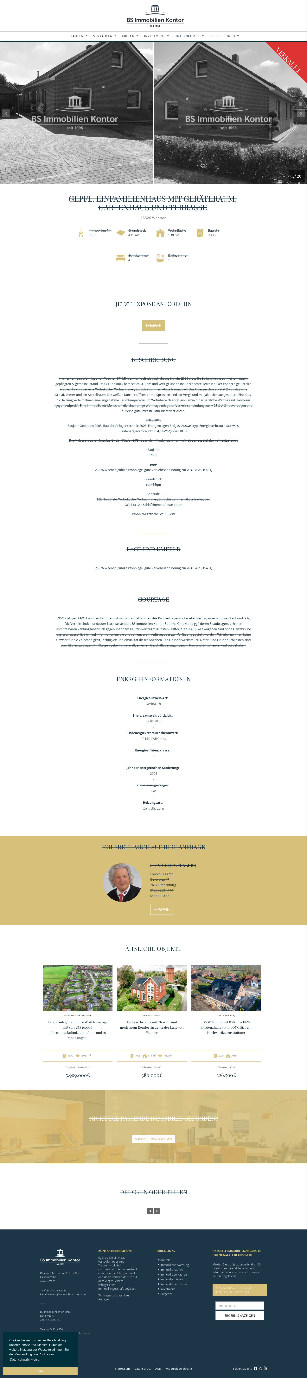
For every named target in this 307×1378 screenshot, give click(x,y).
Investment (154, 36)
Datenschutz (142, 1368)
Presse (215, 36)
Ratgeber (166, 1294)
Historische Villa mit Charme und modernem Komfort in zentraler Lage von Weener (152, 1027)
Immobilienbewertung (174, 1265)
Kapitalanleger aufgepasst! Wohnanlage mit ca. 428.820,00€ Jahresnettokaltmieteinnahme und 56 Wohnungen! (78, 1030)
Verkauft (288, 60)
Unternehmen (187, 36)
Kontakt (165, 1260)
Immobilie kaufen (171, 1269)
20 (297, 176)
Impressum (122, 1368)
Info (231, 36)
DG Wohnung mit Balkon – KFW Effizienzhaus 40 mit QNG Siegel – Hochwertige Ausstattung (226, 1027)
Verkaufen (103, 36)
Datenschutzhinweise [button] (24, 1359)
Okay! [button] (40, 1371)
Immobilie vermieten (173, 1284)
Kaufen (77, 36)
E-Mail (153, 325)
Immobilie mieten (171, 1279)
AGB (158, 1368)
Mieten (128, 36)
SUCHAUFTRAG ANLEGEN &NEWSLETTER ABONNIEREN (233, 1290)
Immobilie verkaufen (173, 1274)
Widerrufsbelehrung (178, 1368)
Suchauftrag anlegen (153, 1139)
